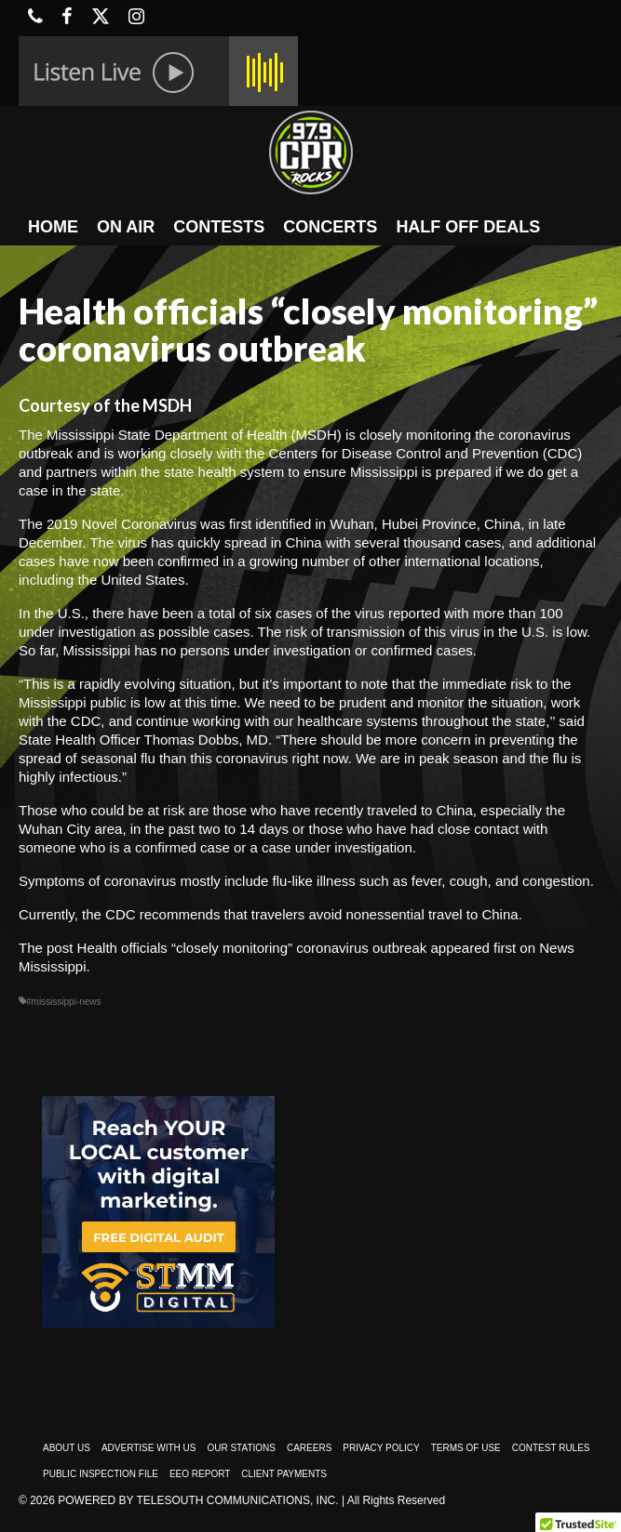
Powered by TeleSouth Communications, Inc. (198, 1500)
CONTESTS (218, 227)
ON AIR (126, 227)
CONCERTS (330, 227)
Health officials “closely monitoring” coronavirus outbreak (252, 948)
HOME (53, 227)
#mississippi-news (63, 1002)
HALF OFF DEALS (468, 227)
